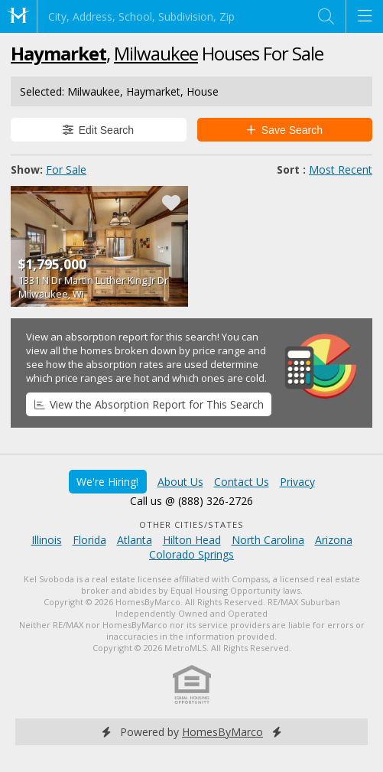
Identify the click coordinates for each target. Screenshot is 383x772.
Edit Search (98, 130)
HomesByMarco (222, 732)
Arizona (333, 540)
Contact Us (241, 481)
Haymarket (58, 53)
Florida (89, 540)
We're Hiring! (107, 481)
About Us (180, 481)
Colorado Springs (191, 554)
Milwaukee (156, 53)
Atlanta (134, 540)
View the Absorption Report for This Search (149, 404)
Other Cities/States (191, 524)
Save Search (284, 130)
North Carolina (268, 540)
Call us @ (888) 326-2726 (191, 500)
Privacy (297, 481)
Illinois (46, 540)
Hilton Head (192, 540)
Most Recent (340, 169)
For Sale (66, 169)
